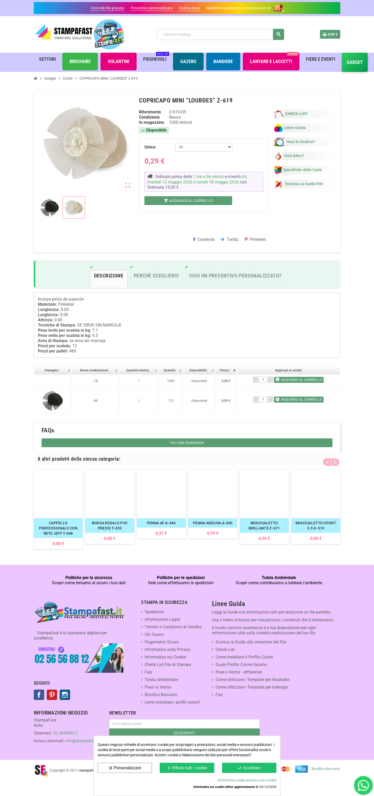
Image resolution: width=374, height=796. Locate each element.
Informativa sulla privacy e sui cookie (246, 780)
